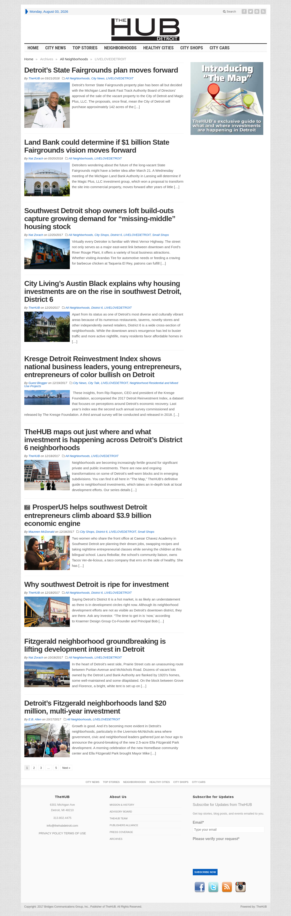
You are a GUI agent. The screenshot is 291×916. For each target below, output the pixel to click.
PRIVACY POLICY (51, 833)
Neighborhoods (120, 47)
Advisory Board (121, 811)
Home (28, 59)
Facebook (199, 887)
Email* (198, 822)
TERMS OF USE (75, 833)
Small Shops (160, 235)
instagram (240, 887)
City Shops (191, 47)
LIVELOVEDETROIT (119, 78)
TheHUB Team (119, 818)
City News (55, 47)
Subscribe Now (205, 872)
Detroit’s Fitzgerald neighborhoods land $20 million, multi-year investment (95, 707)
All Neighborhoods (74, 59)
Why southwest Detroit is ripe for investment (96, 584)
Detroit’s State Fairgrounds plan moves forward (101, 70)
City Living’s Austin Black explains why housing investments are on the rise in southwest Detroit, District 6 (102, 291)
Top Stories (85, 47)
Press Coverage (121, 832)
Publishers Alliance (124, 825)
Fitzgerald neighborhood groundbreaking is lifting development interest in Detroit (95, 645)
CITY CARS (220, 47)
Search (229, 11)
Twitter (213, 887)
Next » (66, 768)
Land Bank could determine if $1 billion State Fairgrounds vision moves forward (96, 146)
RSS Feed (226, 887)
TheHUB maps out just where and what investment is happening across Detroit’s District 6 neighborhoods (103, 440)
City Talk (93, 383)
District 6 (116, 235)
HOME (33, 47)
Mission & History (122, 804)
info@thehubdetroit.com (62, 825)
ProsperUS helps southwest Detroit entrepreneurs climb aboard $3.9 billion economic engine (87, 515)
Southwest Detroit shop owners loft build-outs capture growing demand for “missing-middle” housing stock (100, 219)
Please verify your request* (216, 839)
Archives (116, 839)
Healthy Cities (158, 47)
